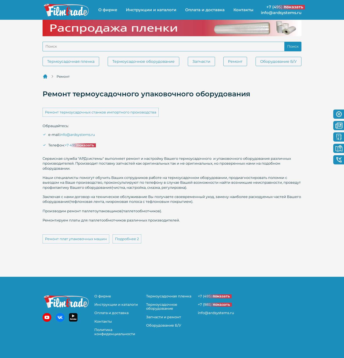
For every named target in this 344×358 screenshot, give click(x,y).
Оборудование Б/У (278, 61)
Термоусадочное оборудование (143, 61)
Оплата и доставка (205, 9)
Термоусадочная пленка (71, 61)
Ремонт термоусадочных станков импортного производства (100, 112)
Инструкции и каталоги (151, 9)
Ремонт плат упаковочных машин (76, 239)
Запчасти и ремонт (163, 317)
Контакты (243, 9)
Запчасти (201, 61)
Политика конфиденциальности (114, 332)
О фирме (107, 9)
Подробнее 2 (127, 239)
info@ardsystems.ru (281, 13)
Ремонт (235, 61)
